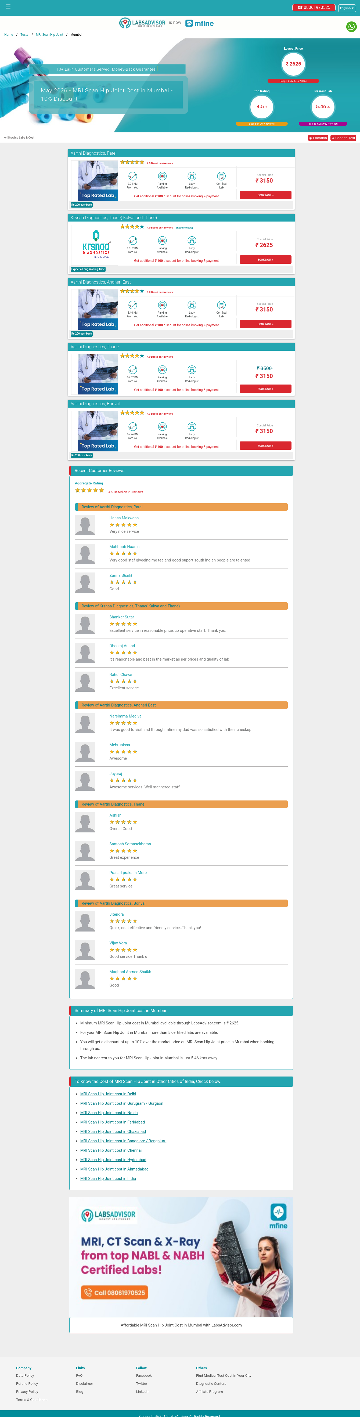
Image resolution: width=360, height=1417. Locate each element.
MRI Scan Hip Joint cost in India (108, 1178)
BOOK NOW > (265, 195)
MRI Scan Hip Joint (49, 35)
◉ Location (318, 138)
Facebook (144, 1375)
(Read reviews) (184, 227)
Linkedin (143, 1392)
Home (8, 35)
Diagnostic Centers (211, 1384)
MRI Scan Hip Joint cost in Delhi (108, 1094)
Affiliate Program (209, 1392)
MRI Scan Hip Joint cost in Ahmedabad (114, 1169)
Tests (24, 35)
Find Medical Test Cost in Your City (223, 1375)
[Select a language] (347, 8)
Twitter (141, 1384)
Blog (79, 1392)
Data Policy (25, 1375)
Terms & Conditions (31, 1400)
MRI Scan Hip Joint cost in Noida (109, 1112)
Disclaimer (84, 1384)
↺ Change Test (343, 138)
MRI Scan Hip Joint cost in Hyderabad (113, 1159)
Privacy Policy (27, 1392)
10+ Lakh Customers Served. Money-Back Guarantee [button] (107, 68)
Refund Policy (27, 1384)
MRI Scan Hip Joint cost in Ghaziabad (113, 1131)
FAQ (79, 1375)
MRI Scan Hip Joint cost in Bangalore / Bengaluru (123, 1141)
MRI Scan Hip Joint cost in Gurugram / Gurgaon (121, 1103)
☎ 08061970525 (313, 7)
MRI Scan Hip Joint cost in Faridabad (112, 1122)
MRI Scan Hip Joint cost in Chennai (111, 1150)
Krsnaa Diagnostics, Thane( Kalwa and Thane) (114, 217)
